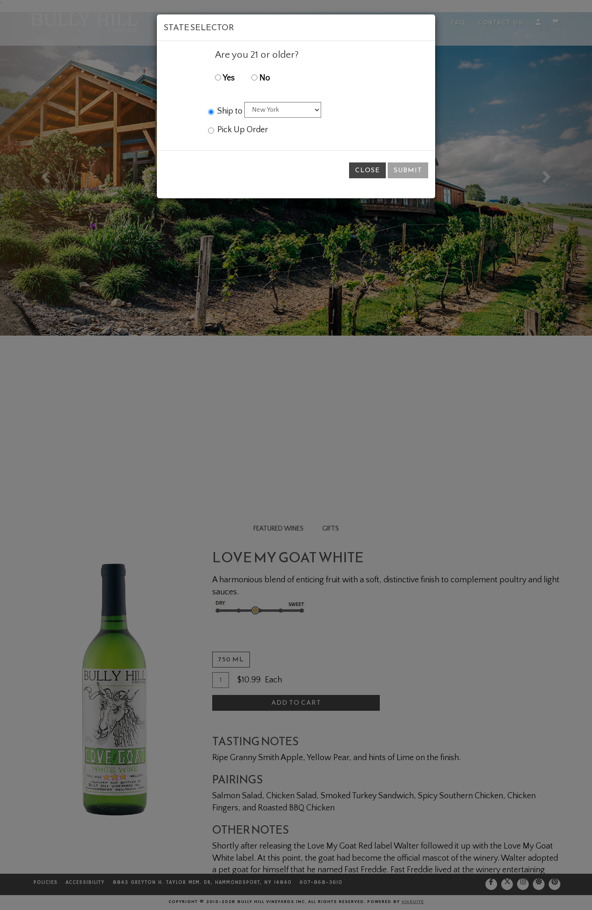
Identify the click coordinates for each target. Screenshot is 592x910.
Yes (225, 78)
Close (367, 170)
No (260, 78)
